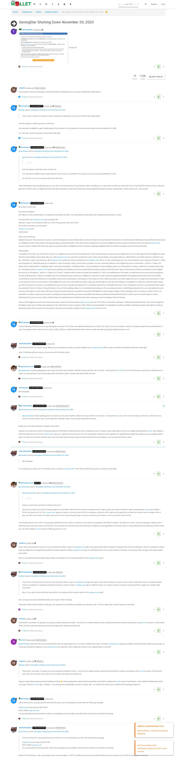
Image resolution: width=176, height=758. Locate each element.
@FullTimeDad (40, 88)
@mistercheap (24, 370)
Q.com (120, 370)
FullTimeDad (26, 30)
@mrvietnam (23, 151)
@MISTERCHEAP (56, 366)
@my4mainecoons (62, 406)
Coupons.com (38, 220)
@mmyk (58, 106)
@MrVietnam (60, 147)
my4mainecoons (26, 366)
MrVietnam (24, 106)
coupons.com (97, 347)
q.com (149, 431)
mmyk (21, 88)
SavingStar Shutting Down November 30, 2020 (48, 110)
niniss (22, 640)
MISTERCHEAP (24, 344)
